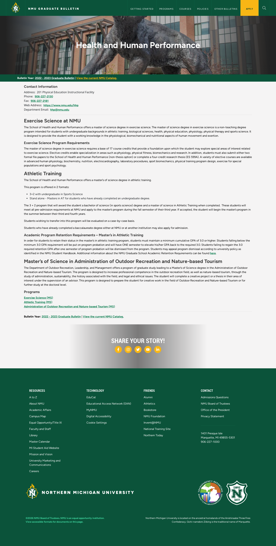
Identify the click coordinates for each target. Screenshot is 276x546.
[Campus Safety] (238, 492)
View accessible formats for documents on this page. (54, 521)
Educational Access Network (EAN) (108, 403)
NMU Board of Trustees (215, 403)
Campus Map (37, 416)
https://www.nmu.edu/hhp (61, 105)
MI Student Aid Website (44, 448)
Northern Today (153, 435)
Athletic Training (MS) (38, 302)
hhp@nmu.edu (59, 109)
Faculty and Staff (40, 429)
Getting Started (141, 9)
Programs (166, 9)
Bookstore (150, 410)
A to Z (33, 397)
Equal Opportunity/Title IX (45, 422)
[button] (264, 7)
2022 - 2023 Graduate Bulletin (54, 78)
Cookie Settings (96, 422)
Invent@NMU (152, 422)
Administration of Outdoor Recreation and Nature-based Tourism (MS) (69, 306)
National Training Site (157, 429)
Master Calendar (39, 441)
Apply (249, 8)
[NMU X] (138, 349)
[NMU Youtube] (147, 349)
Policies (203, 9)
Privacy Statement (212, 416)
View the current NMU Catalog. (96, 78)
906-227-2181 (40, 101)
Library (33, 435)
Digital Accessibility (98, 416)
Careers (34, 471)
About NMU (36, 403)
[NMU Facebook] (118, 349)
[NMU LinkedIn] (157, 349)
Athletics (149, 403)
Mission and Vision (40, 454)
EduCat (91, 397)
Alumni (148, 397)
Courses (185, 9)
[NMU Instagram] (128, 349)
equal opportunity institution (88, 518)
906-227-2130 (44, 96)
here (213, 253)
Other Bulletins (225, 9)
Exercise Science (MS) (38, 297)
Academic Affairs (40, 410)
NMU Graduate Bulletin (53, 8)
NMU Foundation (154, 416)
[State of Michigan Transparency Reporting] (212, 492)
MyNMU (91, 410)
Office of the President (215, 410)
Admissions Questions (214, 397)
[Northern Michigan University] (15, 8)
